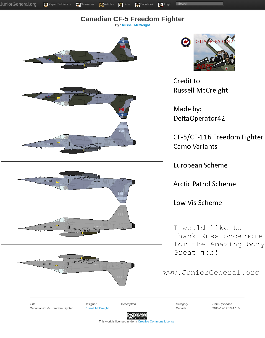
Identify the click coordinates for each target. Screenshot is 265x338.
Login (164, 5)
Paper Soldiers (57, 5)
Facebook (144, 5)
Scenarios (85, 5)
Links (124, 5)
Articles (106, 5)
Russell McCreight (136, 25)
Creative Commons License (156, 321)
